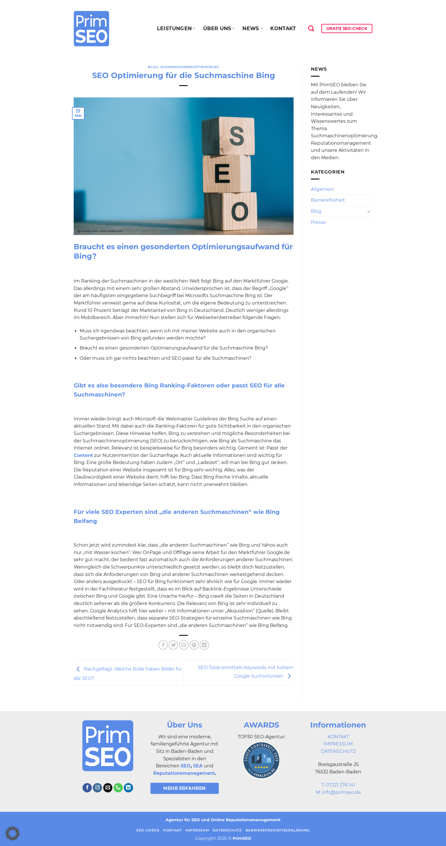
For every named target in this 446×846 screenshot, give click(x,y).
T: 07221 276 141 (338, 785)
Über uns (219, 28)
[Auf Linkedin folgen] (128, 788)
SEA (198, 766)
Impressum (197, 830)
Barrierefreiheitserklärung (277, 830)
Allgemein (322, 189)
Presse (318, 222)
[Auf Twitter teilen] (173, 645)
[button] (12, 833)
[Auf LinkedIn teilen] (204, 645)
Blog (153, 67)
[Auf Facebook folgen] (87, 788)
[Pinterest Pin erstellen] (194, 645)
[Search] (311, 28)
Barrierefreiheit (328, 200)
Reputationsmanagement (184, 773)
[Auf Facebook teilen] (163, 645)
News (252, 28)
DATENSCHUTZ (338, 751)
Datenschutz (227, 830)
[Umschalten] (369, 211)
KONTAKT (338, 736)
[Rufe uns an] (118, 788)
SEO (186, 766)
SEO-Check (148, 830)
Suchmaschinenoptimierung (189, 67)
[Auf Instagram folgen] (97, 788)
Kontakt (283, 28)
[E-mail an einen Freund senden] (184, 645)
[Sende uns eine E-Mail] (108, 788)
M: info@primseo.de (338, 792)
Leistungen (176, 28)
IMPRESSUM (338, 744)
